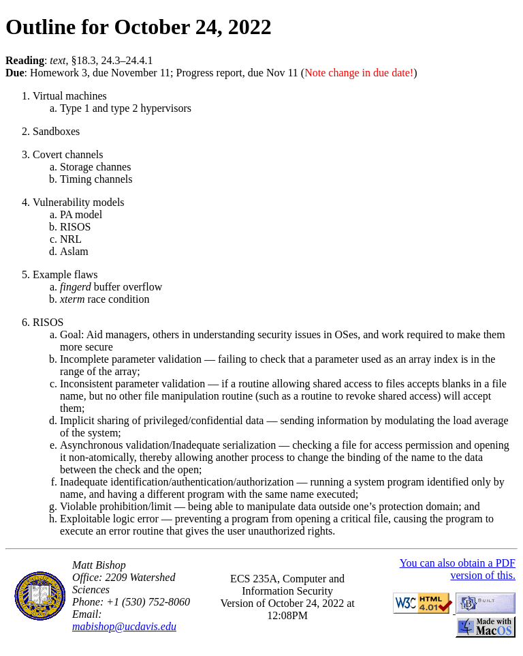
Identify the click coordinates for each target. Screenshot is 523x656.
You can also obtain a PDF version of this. (458, 569)
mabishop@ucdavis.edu (124, 626)
